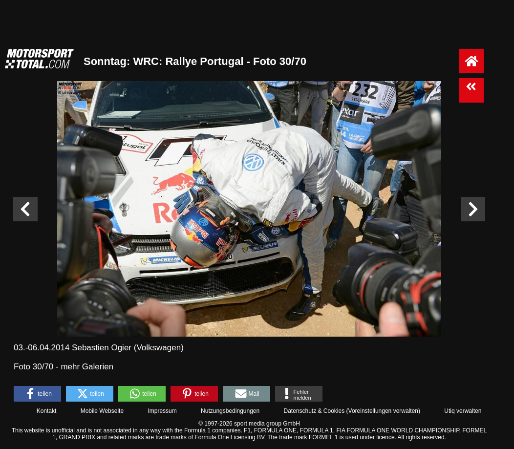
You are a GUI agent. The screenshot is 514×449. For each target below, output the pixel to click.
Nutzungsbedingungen (230, 410)
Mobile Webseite (102, 410)
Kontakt (47, 410)
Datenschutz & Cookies (313, 410)
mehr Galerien (87, 366)
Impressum (162, 410)
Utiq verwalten (462, 410)
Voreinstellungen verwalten (383, 410)
